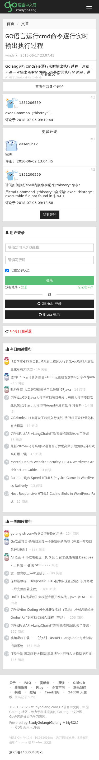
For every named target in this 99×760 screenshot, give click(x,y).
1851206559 (30, 103)
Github (79, 683)
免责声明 (58, 687)
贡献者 (44, 683)
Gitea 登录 (49, 314)
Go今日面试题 (21, 331)
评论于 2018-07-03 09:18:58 (29, 203)
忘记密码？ (86, 287)
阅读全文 (49, 74)
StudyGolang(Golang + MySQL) (53, 723)
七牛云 (35, 727)
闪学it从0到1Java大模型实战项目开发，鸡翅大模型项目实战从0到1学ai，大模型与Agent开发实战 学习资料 (52, 401)
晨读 (61, 683)
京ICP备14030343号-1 (26, 752)
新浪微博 (21, 687)
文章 (25, 23)
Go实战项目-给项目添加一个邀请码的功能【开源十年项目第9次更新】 (51, 545)
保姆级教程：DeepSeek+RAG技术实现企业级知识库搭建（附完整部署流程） (52, 585)
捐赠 (18, 692)
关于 (12, 683)
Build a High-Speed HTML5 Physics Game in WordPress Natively (52, 482)
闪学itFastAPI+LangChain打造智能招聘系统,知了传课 (50, 434)
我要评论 (49, 215)
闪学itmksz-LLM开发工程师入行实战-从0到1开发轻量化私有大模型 (52, 422)
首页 (11, 23)
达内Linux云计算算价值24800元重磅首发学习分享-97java (53, 377)
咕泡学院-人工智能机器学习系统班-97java (41, 389)
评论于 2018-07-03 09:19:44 (29, 120)
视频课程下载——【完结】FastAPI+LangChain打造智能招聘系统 (51, 642)
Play (39, 687)
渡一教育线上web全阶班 (28, 573)
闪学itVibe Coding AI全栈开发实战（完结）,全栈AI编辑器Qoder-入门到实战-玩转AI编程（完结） (52, 613)
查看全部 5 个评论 (49, 86)
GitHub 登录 (49, 304)
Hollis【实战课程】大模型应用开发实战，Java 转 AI (48, 597)
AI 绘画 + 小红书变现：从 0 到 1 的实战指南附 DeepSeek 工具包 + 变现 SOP (52, 561)
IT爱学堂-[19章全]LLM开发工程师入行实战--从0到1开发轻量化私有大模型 (52, 365)
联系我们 (79, 687)
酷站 (33, 692)
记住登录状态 (17, 270)
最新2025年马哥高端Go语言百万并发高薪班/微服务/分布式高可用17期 (53, 450)
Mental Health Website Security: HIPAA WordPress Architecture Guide (52, 466)
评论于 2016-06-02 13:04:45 (29, 161)
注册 (24, 287)
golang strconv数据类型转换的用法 (37, 533)
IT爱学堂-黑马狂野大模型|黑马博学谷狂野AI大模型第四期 (51, 654)
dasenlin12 (28, 144)
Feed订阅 (52, 692)
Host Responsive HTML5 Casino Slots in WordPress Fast (53, 497)
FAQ (27, 683)
